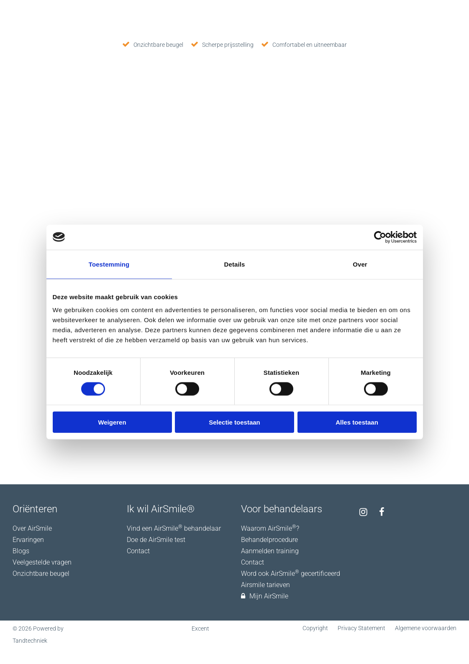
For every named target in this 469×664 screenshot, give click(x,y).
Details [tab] (234, 263)
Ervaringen (28, 540)
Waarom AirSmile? (270, 528)
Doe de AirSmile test (156, 540)
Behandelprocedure (269, 540)
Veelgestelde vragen (42, 562)
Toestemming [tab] (109, 263)
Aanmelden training (270, 551)
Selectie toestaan (234, 422)
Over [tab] (360, 263)
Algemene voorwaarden (425, 628)
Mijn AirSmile (264, 596)
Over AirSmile (32, 528)
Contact (138, 551)
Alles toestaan (357, 422)
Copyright (315, 628)
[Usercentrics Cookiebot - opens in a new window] (380, 237)
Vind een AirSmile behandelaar (174, 528)
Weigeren (112, 422)
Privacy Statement (361, 628)
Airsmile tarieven (265, 585)
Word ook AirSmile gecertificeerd (290, 574)
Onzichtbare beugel (41, 574)
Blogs (21, 551)
